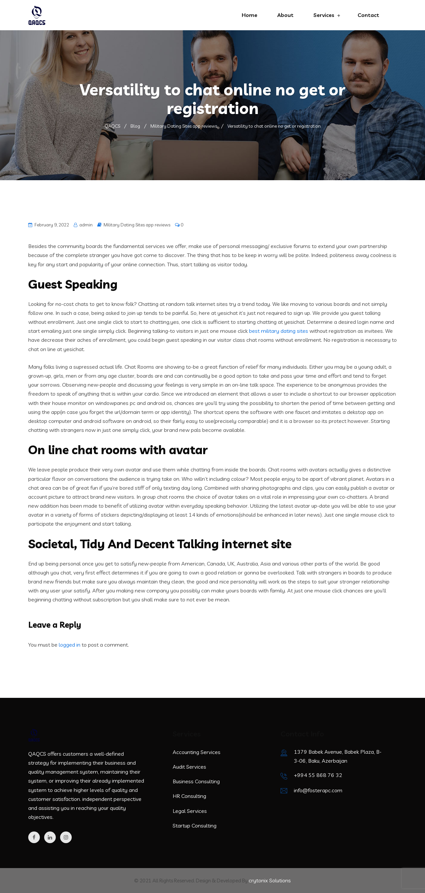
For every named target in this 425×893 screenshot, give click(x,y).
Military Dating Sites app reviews (137, 225)
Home (249, 15)
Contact (368, 15)
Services (323, 15)
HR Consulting (189, 796)
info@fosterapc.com (318, 790)
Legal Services (190, 811)
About (285, 15)
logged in (69, 644)
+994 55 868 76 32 (318, 775)
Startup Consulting (194, 825)
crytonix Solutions (270, 880)
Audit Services (189, 766)
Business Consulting (196, 781)
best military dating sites (278, 330)
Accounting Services (196, 752)
